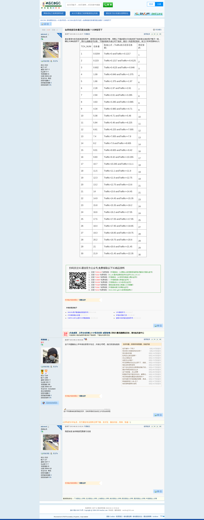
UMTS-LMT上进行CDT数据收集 (79, 318)
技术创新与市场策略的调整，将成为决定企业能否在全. (135, 379)
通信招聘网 (147, 516)
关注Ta (55, 61)
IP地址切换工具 (121, 315)
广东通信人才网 (79, 498)
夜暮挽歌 (44, 340)
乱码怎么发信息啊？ (129, 356)
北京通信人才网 (91, 498)
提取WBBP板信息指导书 (124, 318)
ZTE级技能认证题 (74, 315)
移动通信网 (128, 516)
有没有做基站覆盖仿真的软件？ (133, 377)
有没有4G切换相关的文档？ (132, 351)
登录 (151, 4)
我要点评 (82, 300)
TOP (161, 516)
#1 (160, 34)
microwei (44, 34)
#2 (160, 339)
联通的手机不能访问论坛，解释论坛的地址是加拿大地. (135, 374)
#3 (160, 426)
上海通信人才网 (103, 498)
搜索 (108, 5)
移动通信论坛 (137, 516)
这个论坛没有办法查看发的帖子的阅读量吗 (135, 367)
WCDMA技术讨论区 (75, 20)
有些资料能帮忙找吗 (129, 384)
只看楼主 (87, 34)
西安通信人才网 (127, 498)
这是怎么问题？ (127, 360)
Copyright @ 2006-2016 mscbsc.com (96, 510)
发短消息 (46, 61)
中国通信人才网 (151, 498)
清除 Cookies (110, 516)
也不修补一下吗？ (128, 348)
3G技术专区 (62, 20)
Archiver (155, 516)
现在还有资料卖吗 (128, 365)
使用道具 (147, 34)
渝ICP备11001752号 (76, 510)
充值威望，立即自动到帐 (80, 333)
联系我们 (119, 516)
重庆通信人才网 (139, 498)
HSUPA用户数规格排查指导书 (78, 312)
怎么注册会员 (127, 358)
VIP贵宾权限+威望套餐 (100, 333)
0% (50, 85)
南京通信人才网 (115, 498)
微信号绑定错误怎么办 (130, 370)
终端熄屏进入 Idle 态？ (130, 381)
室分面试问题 (127, 353)
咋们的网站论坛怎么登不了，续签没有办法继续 (135, 363)
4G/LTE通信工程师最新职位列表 (85, 13)
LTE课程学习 (120, 312)
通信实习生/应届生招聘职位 (117, 13)
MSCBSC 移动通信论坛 (48, 20)
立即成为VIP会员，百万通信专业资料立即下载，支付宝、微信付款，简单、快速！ (96, 422)
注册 (159, 4)
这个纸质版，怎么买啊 (130, 372)
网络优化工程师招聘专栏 (54, 13)
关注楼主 (157, 30)
